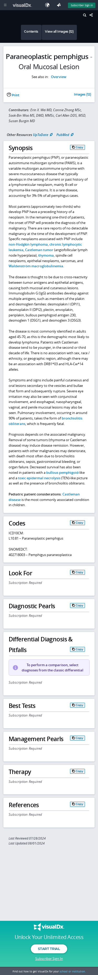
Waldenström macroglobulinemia (36, 266)
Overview (58, 76)
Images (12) (82, 94)
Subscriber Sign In (49, 958)
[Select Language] (48, 5)
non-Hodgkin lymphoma (28, 244)
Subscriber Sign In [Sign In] (82, 5)
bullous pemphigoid (62, 472)
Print (13, 95)
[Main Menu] (5, 5)
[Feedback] (60, 5)
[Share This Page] (92, 15)
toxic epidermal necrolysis (39, 478)
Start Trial (49, 949)
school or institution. (73, 971)
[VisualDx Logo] (23, 5)
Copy (79, 147)
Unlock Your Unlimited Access (49, 937)
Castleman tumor (39, 249)
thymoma (46, 255)
